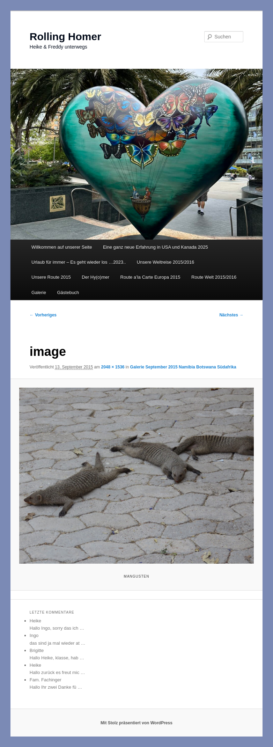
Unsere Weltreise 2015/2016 (165, 262)
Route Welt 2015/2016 (213, 277)
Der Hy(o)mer (95, 277)
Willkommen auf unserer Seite (61, 247)
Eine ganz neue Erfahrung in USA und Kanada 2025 (155, 247)
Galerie (38, 292)
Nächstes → (231, 315)
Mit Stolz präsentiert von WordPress (136, 722)
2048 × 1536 (112, 367)
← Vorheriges (43, 315)
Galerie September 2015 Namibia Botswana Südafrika (183, 367)
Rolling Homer (65, 36)
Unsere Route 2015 (51, 277)
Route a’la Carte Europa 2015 (150, 277)
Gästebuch (68, 292)
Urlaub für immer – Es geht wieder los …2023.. (78, 262)
